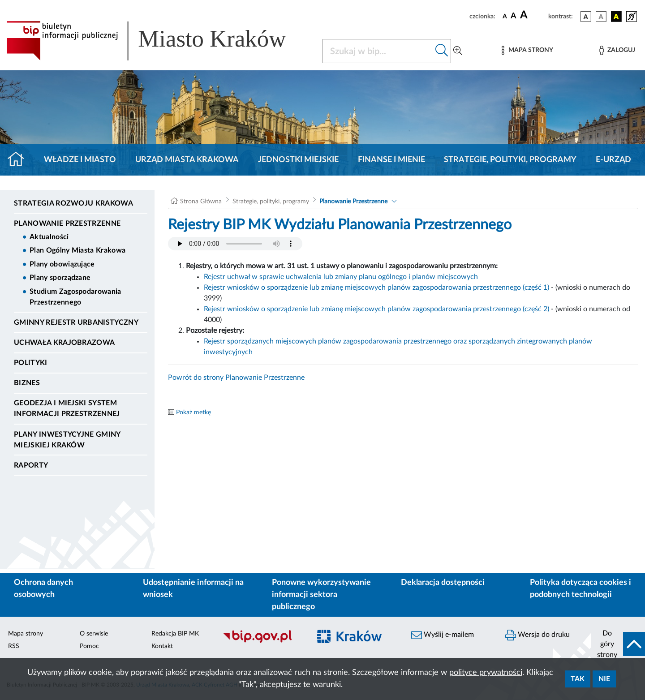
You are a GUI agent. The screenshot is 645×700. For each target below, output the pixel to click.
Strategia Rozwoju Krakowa (73, 203)
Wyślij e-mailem (442, 635)
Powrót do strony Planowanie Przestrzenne (236, 377)
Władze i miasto (80, 160)
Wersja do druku (537, 635)
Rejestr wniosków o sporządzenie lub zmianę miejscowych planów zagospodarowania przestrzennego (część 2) (376, 309)
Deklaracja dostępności (443, 583)
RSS (13, 646)
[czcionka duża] (532, 15)
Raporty (31, 465)
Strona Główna (201, 201)
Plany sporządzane (60, 277)
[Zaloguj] (617, 50)
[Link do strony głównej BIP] (159, 40)
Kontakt (162, 646)
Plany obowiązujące (62, 264)
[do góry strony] (618, 644)
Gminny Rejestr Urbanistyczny (76, 322)
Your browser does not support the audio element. (235, 243)
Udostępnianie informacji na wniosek (193, 589)
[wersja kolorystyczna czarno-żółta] (616, 16)
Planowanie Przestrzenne (67, 223)
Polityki (30, 362)
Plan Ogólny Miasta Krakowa (77, 250)
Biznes (27, 383)
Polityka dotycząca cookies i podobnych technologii (580, 589)
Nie (604, 679)
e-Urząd (613, 160)
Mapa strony (25, 634)
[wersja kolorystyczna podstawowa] (586, 16)
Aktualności (49, 236)
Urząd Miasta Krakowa (187, 160)
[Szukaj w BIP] (377, 51)
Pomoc (89, 646)
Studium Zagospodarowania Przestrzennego (75, 297)
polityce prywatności (485, 673)
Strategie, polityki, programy (510, 160)
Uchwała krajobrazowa (64, 342)
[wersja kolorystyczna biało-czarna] (601, 16)
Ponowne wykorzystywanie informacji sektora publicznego (321, 595)
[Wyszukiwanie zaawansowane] (457, 51)
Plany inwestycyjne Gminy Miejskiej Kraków (67, 440)
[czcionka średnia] (513, 16)
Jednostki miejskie (298, 160)
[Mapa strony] (527, 50)
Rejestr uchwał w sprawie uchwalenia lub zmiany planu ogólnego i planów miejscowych (341, 276)
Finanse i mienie (391, 160)
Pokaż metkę (193, 412)
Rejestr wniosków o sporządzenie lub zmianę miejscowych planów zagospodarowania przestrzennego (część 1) (376, 287)
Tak (578, 679)
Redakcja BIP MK (175, 634)
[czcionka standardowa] (505, 16)
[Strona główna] (19, 160)
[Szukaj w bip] (442, 51)
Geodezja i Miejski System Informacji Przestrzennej (67, 408)
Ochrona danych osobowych (43, 589)
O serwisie (94, 634)
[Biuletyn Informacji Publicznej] (262, 641)
